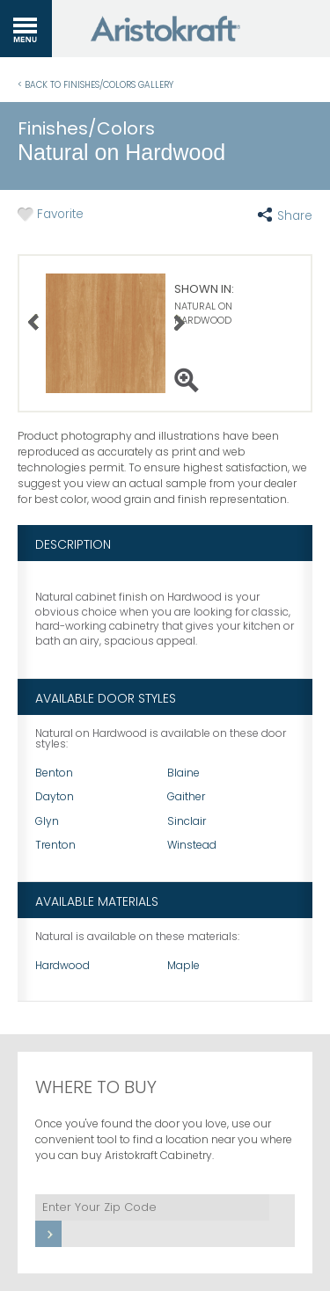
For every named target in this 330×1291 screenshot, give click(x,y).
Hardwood (62, 965)
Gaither (186, 796)
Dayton (54, 796)
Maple (183, 965)
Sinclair (186, 820)
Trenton (55, 844)
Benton (54, 772)
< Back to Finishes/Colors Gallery (95, 84)
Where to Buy (96, 1087)
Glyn (47, 820)
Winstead (191, 844)
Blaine (183, 772)
